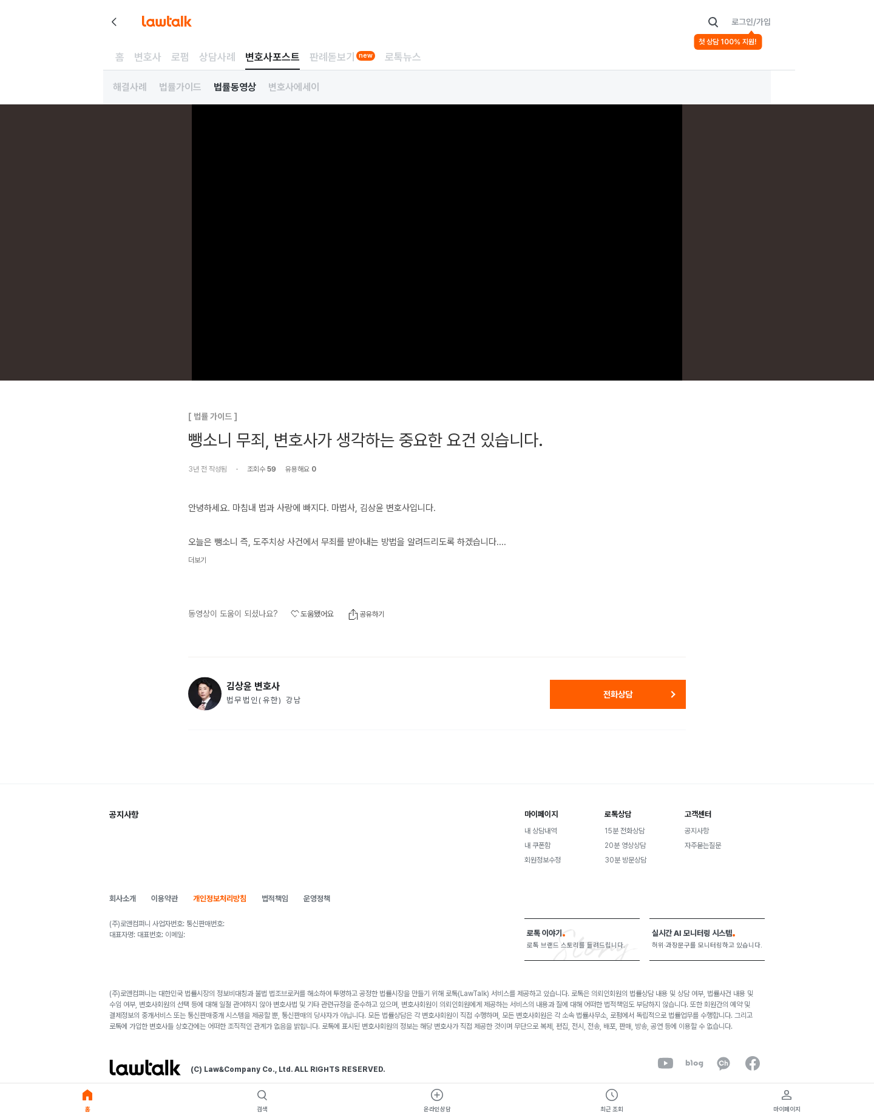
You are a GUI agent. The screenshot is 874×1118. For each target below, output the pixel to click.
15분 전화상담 (625, 831)
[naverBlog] (694, 1063)
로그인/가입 (751, 22)
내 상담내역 (540, 831)
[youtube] (665, 1063)
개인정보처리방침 (219, 898)
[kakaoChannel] (723, 1063)
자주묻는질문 (703, 845)
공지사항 (697, 831)
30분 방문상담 (625, 860)
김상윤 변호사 (253, 686)
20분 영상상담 (625, 845)
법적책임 (275, 898)
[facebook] (752, 1063)
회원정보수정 (542, 860)
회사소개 (122, 898)
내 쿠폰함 (537, 845)
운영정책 (316, 898)
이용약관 (164, 898)
